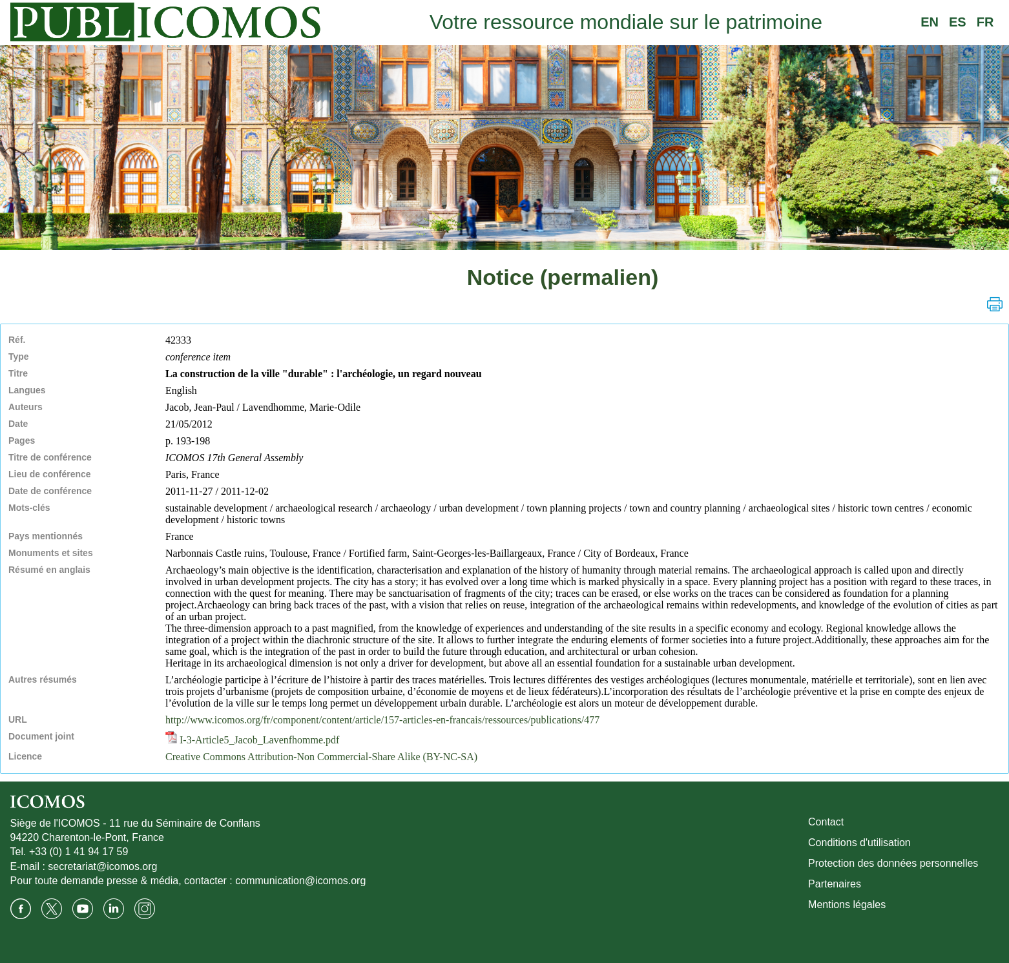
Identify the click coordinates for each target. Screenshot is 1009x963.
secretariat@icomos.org (102, 866)
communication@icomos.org (300, 880)
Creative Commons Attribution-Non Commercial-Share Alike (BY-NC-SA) (321, 756)
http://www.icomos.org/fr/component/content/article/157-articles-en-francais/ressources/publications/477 (382, 719)
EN (930, 22)
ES (957, 22)
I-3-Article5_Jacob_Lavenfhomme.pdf (252, 739)
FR (985, 22)
